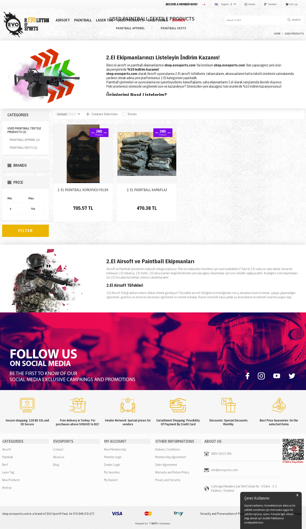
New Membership (115, 450)
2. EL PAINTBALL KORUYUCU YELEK (83, 190)
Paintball (7, 457)
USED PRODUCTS (128, 20)
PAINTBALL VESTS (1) (23, 148)
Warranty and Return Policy (172, 472)
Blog (56, 465)
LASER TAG (102, 20)
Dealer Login (112, 465)
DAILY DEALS (155, 20)
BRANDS (176, 20)
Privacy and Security (167, 480)
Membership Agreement (170, 457)
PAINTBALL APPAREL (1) (25, 140)
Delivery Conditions (167, 450)
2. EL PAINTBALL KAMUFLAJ (147, 190)
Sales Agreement (166, 465)
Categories (17, 114)
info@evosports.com (224, 470)
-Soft (153, 523)
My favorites (112, 472)
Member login (112, 457)
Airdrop (7, 488)
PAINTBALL (80, 20)
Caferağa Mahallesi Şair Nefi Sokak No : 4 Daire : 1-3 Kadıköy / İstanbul (244, 488)
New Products (11, 480)
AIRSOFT (60, 20)
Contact (58, 450)
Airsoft (6, 450)
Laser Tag (8, 472)
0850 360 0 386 (221, 454)
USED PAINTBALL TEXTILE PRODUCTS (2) (24, 130)
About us (58, 457)
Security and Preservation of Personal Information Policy (236, 514)
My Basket (110, 480)
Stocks (129, 114)
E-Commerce (164, 523)
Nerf (5, 465)
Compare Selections (102, 114)
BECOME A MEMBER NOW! (182, 4)
